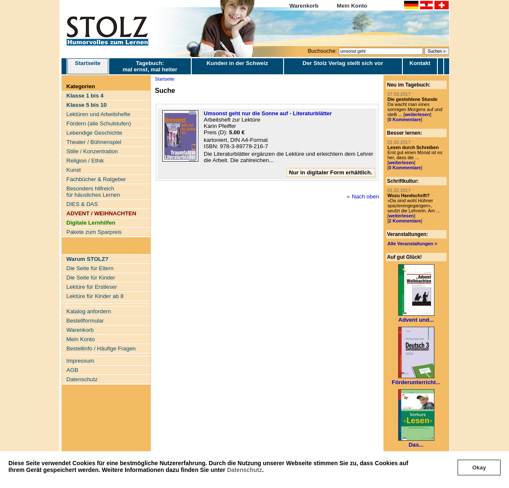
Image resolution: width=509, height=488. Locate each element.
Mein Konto (352, 6)
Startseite (88, 66)
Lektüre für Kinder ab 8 (95, 296)
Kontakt (420, 63)
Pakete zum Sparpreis (94, 232)
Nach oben (365, 196)
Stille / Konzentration (92, 151)
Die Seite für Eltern (90, 268)
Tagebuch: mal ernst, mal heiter (150, 66)
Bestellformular (85, 320)
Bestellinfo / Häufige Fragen (101, 348)
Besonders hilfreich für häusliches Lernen (93, 191)
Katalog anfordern (89, 311)
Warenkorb (304, 6)
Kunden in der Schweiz (237, 63)
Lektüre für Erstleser (92, 287)
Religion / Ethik (85, 160)
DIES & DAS (82, 204)
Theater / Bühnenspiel (94, 142)
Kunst (74, 170)
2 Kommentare (405, 220)
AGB (72, 370)
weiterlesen (417, 114)
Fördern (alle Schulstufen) (99, 123)
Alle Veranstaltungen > (412, 243)
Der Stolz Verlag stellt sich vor (343, 63)
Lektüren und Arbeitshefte (99, 114)
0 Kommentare (405, 119)
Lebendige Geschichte (95, 133)
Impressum (80, 361)
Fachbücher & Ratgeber (96, 179)
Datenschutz (244, 469)
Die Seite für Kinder (91, 277)
